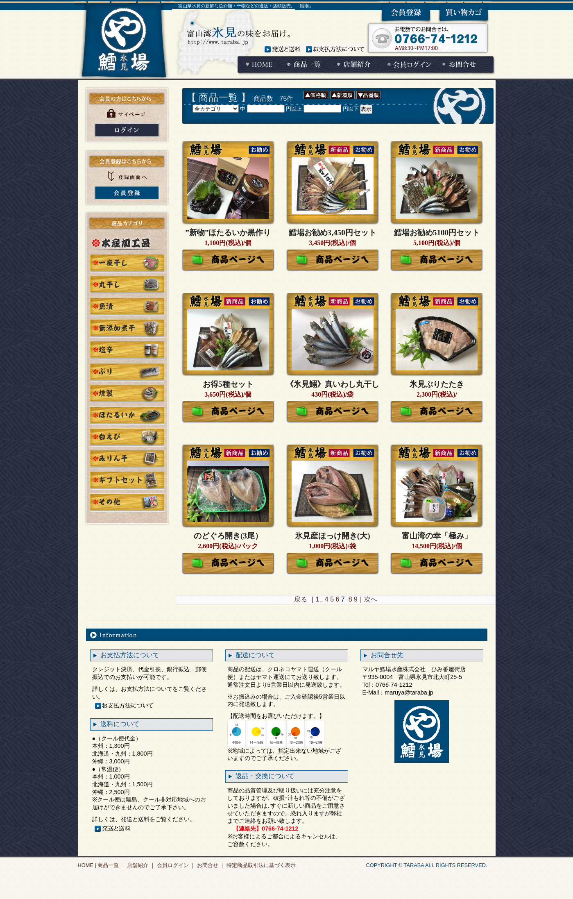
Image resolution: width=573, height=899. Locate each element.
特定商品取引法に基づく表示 (260, 865)
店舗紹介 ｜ (140, 865)
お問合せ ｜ (210, 865)
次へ (370, 599)
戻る (300, 599)
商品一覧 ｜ (111, 865)
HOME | (87, 865)
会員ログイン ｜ (175, 865)
